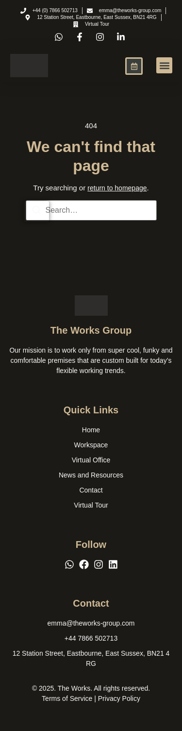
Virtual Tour (91, 505)
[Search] (36, 211)
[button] (164, 65)
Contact (90, 490)
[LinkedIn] (113, 564)
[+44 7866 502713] (91, 638)
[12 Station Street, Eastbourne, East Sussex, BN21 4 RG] (91, 658)
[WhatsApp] (69, 564)
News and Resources (91, 475)
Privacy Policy (119, 698)
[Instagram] (98, 564)
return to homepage (117, 188)
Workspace (91, 445)
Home (91, 430)
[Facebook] (84, 564)
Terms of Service (67, 698)
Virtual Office (91, 460)
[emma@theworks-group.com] (91, 623)
